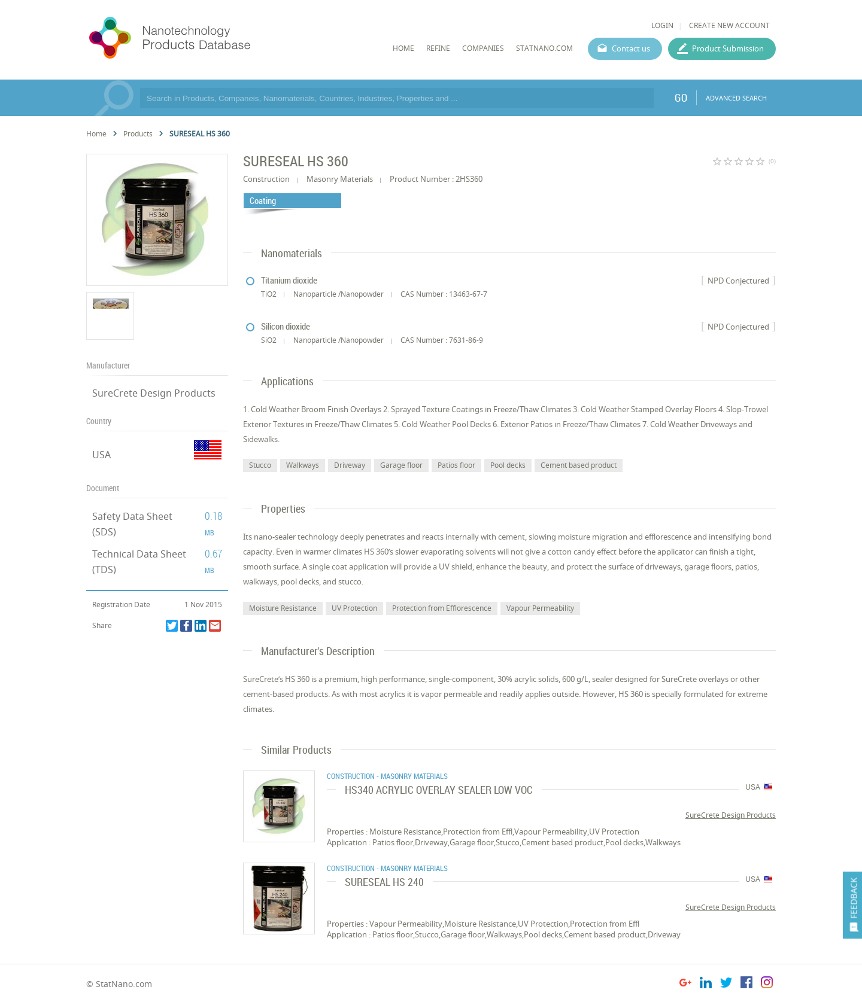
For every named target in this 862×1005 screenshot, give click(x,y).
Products (138, 134)
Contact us (631, 48)
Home (96, 134)
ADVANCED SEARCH (736, 97)
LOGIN (662, 25)
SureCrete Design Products (154, 393)
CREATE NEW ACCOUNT (729, 25)
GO (681, 97)
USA (101, 454)
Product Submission (728, 48)
